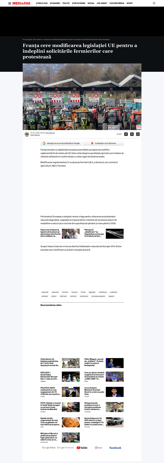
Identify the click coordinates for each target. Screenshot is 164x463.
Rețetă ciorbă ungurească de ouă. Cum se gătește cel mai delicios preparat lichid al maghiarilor (50, 421)
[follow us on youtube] (82, 448)
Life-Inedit (102, 3)
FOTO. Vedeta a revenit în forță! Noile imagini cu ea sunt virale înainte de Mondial (50, 406)
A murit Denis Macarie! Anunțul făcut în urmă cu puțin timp (94, 391)
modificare (103, 292)
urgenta (111, 296)
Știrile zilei (42, 3)
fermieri (65, 292)
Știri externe (78, 3)
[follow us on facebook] (115, 448)
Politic (66, 3)
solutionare (84, 296)
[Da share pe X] (132, 134)
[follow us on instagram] (98, 448)
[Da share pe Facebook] (126, 134)
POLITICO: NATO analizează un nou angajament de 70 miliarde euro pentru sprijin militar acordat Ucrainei (50, 391)
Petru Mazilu (35, 135)
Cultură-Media (116, 3)
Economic (55, 3)
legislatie (92, 292)
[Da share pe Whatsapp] (138, 134)
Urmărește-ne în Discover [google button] (103, 143)
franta (83, 292)
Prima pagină (27, 39)
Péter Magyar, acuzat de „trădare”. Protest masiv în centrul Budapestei (93, 362)
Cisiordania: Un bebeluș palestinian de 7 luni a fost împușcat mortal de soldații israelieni (49, 362)
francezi (74, 292)
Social (91, 3)
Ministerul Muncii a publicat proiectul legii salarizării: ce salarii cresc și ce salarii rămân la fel (49, 436)
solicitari (73, 296)
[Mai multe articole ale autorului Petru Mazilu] (26, 134)
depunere (55, 292)
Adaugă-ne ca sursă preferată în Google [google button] (61, 143)
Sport (130, 3)
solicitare (63, 296)
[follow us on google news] (48, 448)
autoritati (45, 292)
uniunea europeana (98, 296)
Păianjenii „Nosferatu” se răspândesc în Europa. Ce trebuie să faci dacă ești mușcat (94, 233)
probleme (113, 292)
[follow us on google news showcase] (65, 448)
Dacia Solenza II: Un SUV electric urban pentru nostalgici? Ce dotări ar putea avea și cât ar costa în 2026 (94, 421)
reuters (53, 296)
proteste (45, 296)
